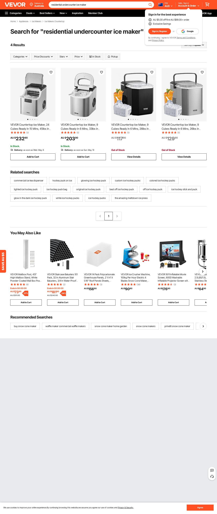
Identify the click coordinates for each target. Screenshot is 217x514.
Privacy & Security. (125, 507)
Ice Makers (36, 21)
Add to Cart (33, 156)
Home (13, 21)
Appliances (23, 21)
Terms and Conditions (186, 37)
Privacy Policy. (158, 40)
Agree (200, 507)
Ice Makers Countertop (54, 21)
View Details (133, 156)
